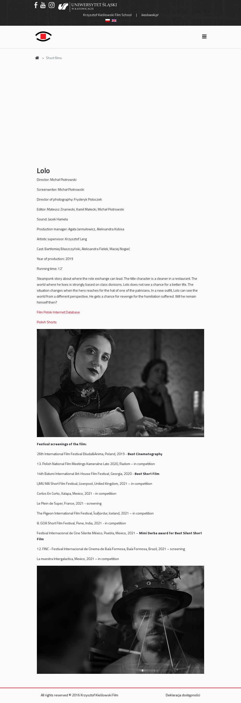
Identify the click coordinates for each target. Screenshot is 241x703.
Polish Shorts (47, 322)
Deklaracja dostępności (183, 695)
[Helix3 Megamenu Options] (204, 36)
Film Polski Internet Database (58, 312)
